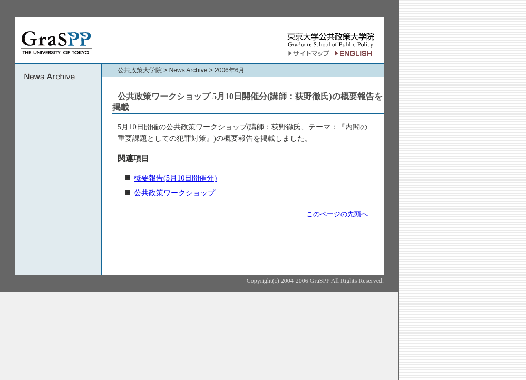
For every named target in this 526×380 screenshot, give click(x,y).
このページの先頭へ (337, 214)
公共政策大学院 (140, 70)
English (355, 53)
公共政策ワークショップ (174, 192)
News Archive (188, 70)
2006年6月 (230, 70)
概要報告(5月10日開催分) (175, 178)
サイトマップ (308, 53)
